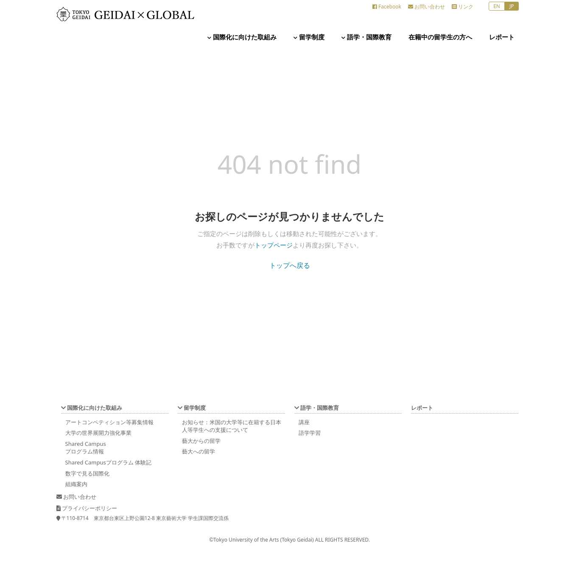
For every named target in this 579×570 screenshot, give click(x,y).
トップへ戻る (289, 265)
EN (496, 6)
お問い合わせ (426, 6)
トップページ (274, 245)
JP (511, 6)
